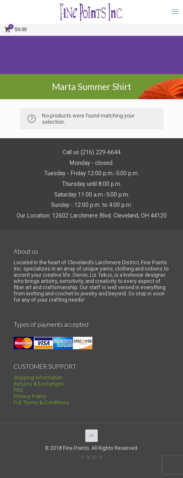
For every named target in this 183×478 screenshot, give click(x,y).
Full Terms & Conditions (41, 402)
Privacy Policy (30, 396)
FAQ (18, 390)
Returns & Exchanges (39, 384)
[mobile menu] (175, 12)
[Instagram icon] (101, 457)
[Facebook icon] (82, 457)
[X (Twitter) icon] (88, 457)
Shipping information (38, 377)
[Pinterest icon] (94, 457)
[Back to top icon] (91, 435)
